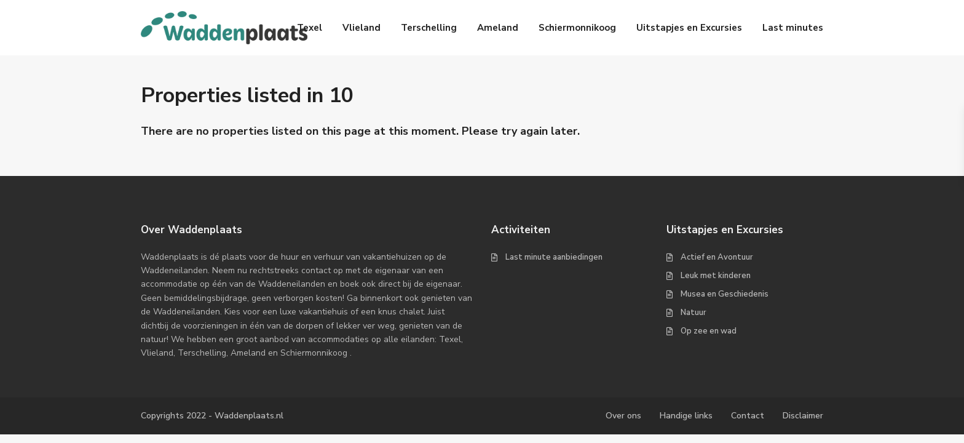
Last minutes (792, 28)
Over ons (623, 415)
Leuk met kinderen (716, 275)
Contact (747, 415)
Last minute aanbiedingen (553, 257)
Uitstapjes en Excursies (689, 28)
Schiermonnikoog (577, 28)
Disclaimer (803, 415)
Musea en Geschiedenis (724, 294)
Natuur (693, 312)
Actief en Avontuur (717, 257)
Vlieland (361, 28)
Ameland (497, 28)
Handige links (686, 415)
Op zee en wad (709, 331)
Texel (309, 28)
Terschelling (429, 28)
